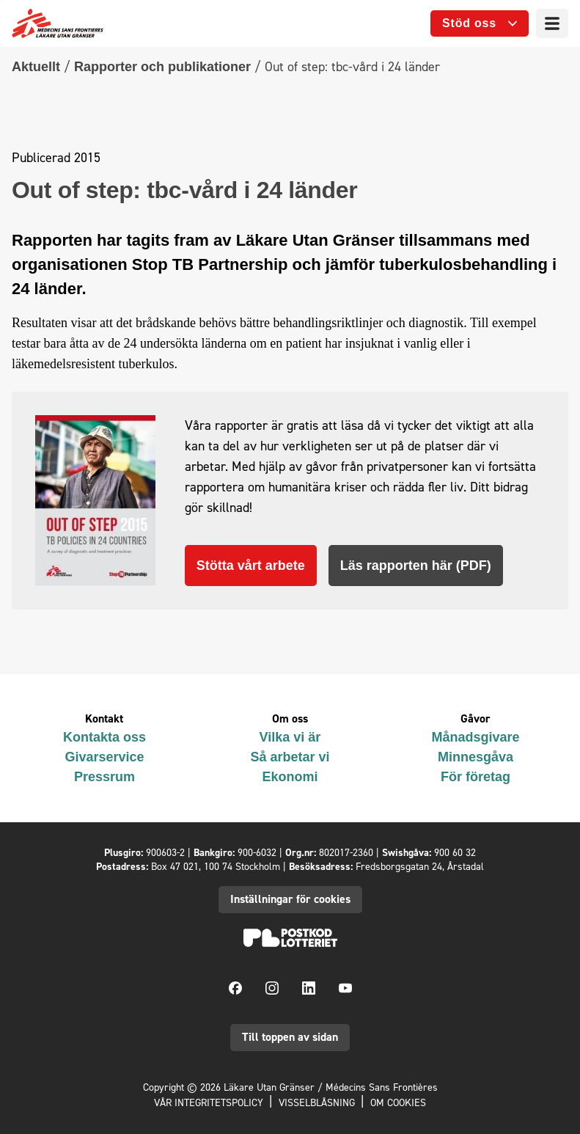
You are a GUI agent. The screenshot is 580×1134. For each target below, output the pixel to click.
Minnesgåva (475, 757)
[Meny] (552, 23)
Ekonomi (289, 776)
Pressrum (104, 776)
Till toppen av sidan (290, 1037)
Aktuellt (36, 66)
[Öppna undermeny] (479, 23)
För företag (475, 776)
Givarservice (104, 757)
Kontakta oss (104, 737)
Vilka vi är (290, 737)
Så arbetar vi (289, 757)
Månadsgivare (475, 737)
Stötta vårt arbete (251, 565)
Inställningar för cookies (290, 899)
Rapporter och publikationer (162, 66)
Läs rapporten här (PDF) (415, 565)
